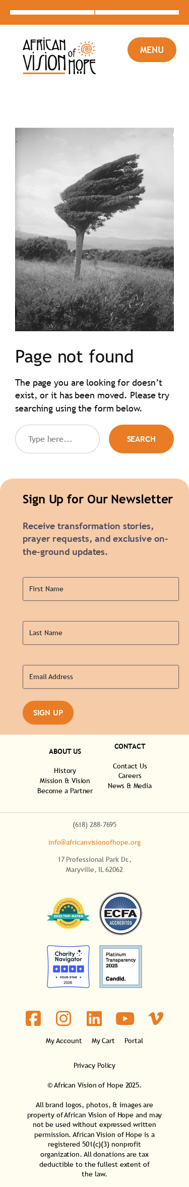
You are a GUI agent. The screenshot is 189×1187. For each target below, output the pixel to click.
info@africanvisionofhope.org (94, 842)
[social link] (33, 1018)
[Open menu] (152, 49)
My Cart (103, 1040)
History (65, 770)
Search (141, 438)
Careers (130, 775)
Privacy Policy (95, 1065)
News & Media (130, 785)
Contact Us (130, 765)
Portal (133, 1040)
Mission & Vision (65, 780)
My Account (64, 1040)
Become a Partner (65, 790)
